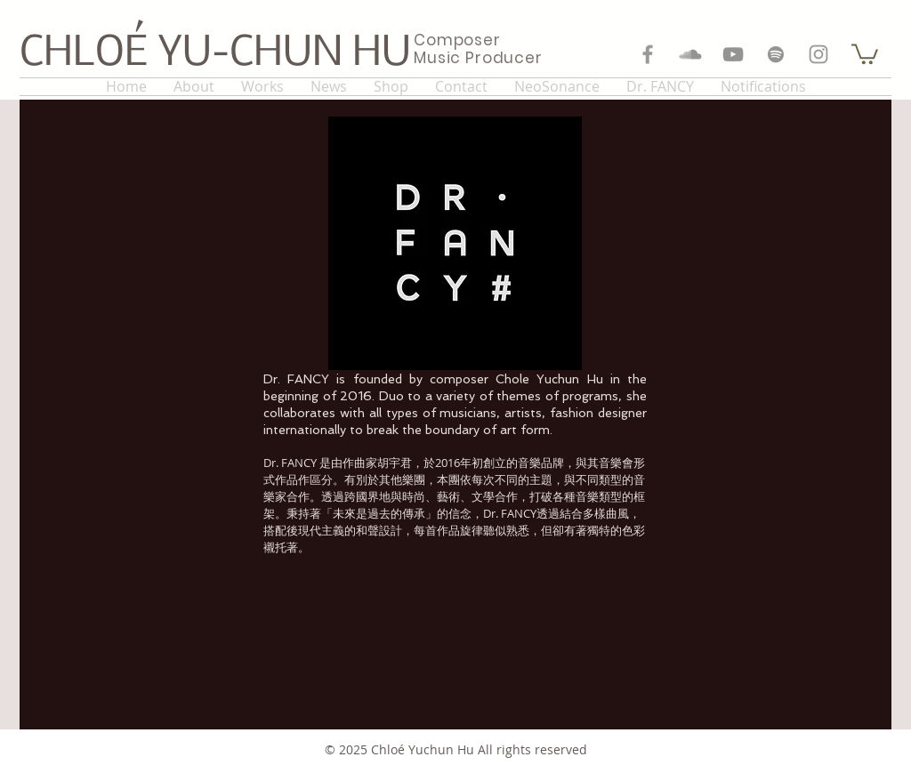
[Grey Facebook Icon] (647, 54)
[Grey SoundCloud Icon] (690, 54)
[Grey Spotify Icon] (775, 54)
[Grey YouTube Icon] (733, 54)
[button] (864, 53)
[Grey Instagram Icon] (818, 54)
